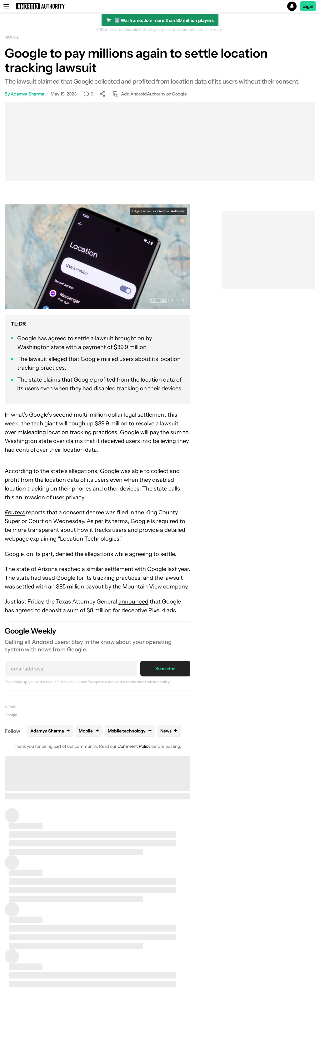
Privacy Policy (68, 682)
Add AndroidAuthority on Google (150, 94)
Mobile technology (130, 731)
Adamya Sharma (27, 94)
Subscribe (165, 668)
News (11, 707)
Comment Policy (134, 746)
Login (308, 6)
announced (133, 601)
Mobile (12, 37)
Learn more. (213, 30)
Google (11, 714)
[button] (160, 6)
